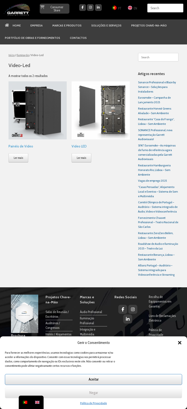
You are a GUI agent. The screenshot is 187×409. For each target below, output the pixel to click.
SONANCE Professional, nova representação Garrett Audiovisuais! (155, 134)
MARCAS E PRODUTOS (67, 25)
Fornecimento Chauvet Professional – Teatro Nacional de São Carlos (158, 222)
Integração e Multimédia (87, 331)
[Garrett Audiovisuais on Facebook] (82, 7)
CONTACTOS (78, 38)
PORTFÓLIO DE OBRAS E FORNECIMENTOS (32, 38)
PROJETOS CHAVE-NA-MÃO (149, 25)
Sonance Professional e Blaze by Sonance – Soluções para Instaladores (157, 86)
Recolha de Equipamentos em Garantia (160, 301)
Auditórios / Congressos (53, 325)
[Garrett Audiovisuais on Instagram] (90, 7)
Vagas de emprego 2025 (152, 180)
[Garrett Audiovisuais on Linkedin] (98, 7)
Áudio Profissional (91, 312)
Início (12, 55)
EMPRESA (36, 25)
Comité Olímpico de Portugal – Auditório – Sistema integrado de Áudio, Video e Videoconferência (158, 206)
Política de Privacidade (93, 403)
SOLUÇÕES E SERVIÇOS (106, 25)
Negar (93, 393)
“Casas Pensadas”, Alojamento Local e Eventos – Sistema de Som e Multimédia (158, 191)
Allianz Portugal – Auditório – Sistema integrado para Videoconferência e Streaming (156, 270)
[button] (179, 342)
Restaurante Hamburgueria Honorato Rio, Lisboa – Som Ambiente (154, 169)
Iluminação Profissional (87, 320)
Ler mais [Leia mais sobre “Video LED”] (81, 158)
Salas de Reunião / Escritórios (57, 314)
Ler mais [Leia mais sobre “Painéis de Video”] (18, 158)
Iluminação (23, 55)
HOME (13, 25)
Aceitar (94, 379)
